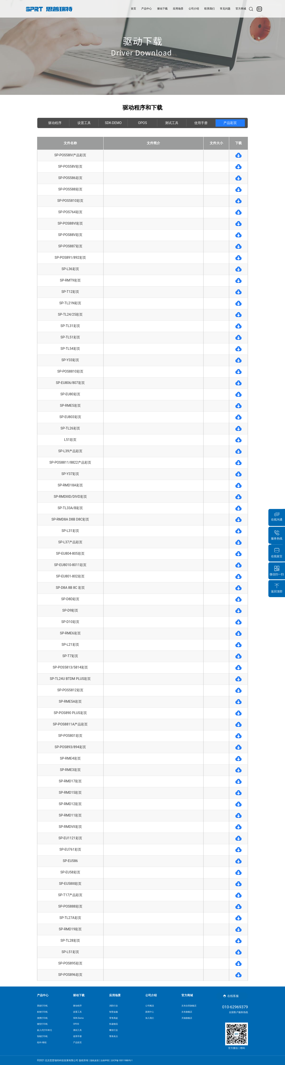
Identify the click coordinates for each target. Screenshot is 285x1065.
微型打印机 (43, 1024)
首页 (126, 8)
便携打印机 (43, 1018)
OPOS (142, 123)
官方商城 (243, 8)
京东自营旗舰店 (189, 1005)
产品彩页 (230, 123)
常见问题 (226, 8)
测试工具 (171, 123)
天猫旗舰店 (187, 1018)
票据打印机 (43, 1005)
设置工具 (84, 123)
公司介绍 (191, 8)
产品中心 (140, 8)
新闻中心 (150, 1011)
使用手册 (201, 123)
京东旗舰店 (187, 1011)
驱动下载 (157, 8)
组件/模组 (42, 1043)
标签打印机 (43, 1011)
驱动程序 (55, 123)
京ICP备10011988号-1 (125, 1060)
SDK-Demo (113, 123)
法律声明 (106, 1060)
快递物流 (114, 1024)
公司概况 (150, 1005)
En (262, 9)
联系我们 (208, 8)
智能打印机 (43, 1036)
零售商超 (114, 1018)
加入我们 (150, 1018)
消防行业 (114, 1005)
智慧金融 (114, 1011)
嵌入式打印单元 (45, 1030)
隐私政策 (95, 1060)
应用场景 (174, 8)
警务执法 (114, 1036)
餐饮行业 (114, 1030)
